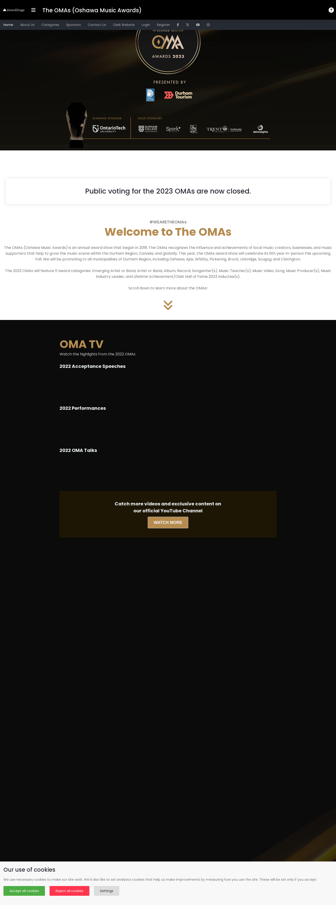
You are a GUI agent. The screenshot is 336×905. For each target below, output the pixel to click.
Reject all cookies (69, 891)
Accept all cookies (24, 891)
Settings (106, 891)
